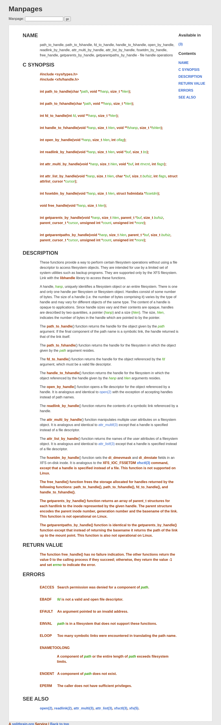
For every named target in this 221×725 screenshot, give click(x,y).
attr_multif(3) (108, 425)
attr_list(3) (103, 708)
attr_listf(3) (106, 444)
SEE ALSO (36, 699)
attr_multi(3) (83, 708)
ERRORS (34, 574)
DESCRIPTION (40, 253)
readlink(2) (63, 708)
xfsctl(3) (143, 463)
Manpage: (16, 19)
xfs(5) (134, 708)
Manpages (25, 9)
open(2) (105, 392)
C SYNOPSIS (38, 65)
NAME (30, 35)
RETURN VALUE (43, 545)
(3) (180, 44)
